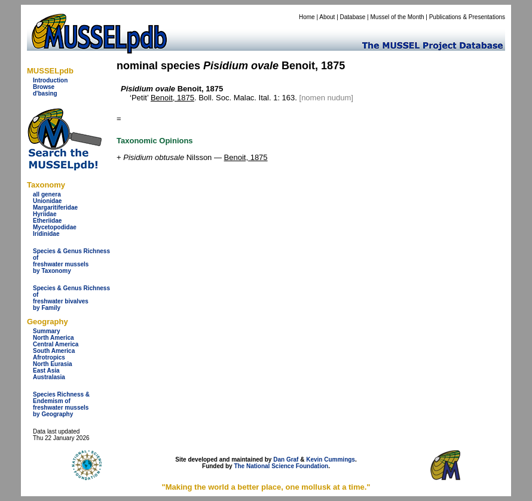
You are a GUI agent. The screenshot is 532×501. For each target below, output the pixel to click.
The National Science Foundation (281, 466)
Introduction (50, 80)
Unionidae (47, 201)
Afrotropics (49, 357)
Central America (55, 344)
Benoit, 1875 (172, 97)
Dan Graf (285, 459)
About (327, 17)
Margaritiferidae (55, 207)
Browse (43, 87)
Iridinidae (46, 233)
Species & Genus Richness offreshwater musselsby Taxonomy (71, 261)
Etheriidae (47, 220)
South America (54, 351)
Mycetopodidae (55, 227)
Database (353, 17)
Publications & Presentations (467, 17)
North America (53, 337)
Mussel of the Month (397, 17)
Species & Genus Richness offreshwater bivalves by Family (71, 298)
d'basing (45, 93)
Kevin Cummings (330, 459)
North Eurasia (52, 364)
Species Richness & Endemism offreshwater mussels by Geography (61, 404)
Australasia (49, 377)
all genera (47, 194)
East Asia (46, 370)
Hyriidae (44, 214)
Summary (46, 331)
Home (307, 17)
